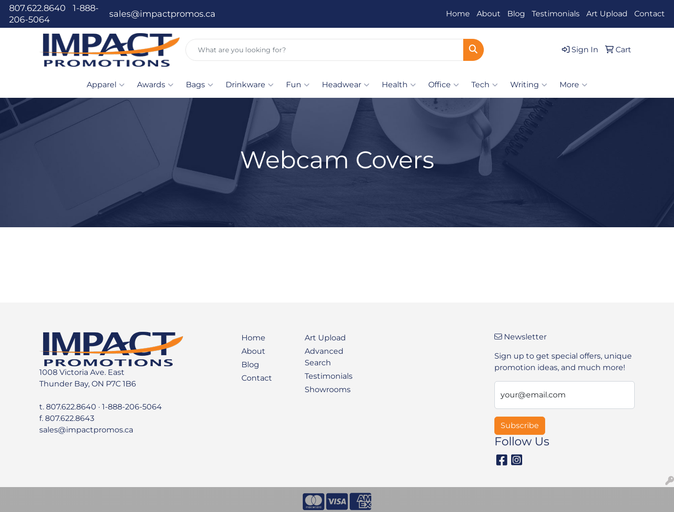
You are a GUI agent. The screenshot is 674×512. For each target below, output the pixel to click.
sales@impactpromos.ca (162, 14)
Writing (528, 85)
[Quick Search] (324, 50)
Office (443, 85)
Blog (516, 13)
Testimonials (556, 13)
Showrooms (328, 389)
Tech (484, 85)
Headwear (345, 85)
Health (399, 85)
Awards (155, 85)
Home (458, 13)
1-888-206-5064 (132, 406)
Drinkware (250, 85)
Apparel (106, 85)
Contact (649, 13)
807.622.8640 (37, 8)
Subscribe (520, 425)
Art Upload (607, 13)
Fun (297, 85)
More (573, 85)
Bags (199, 85)
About (489, 13)
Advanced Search (324, 357)
